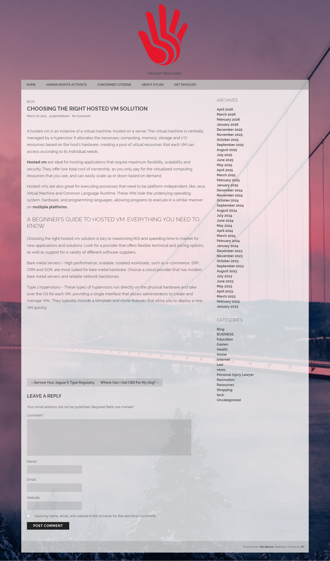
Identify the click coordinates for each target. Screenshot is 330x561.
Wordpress (266, 546)
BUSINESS (225, 334)
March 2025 (226, 175)
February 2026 (228, 120)
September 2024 (230, 205)
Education (225, 339)
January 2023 (227, 307)
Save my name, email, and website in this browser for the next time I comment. (95, 516)
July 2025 (224, 155)
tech (220, 395)
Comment (35, 415)
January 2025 (227, 185)
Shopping (224, 390)
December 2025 (229, 130)
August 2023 (227, 271)
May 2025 (224, 165)
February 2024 (228, 241)
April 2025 (225, 170)
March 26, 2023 (37, 116)
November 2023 (230, 256)
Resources (225, 385)
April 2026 (225, 109)
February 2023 (228, 301)
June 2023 (225, 281)
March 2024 (226, 236)
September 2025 (230, 145)
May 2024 (224, 226)
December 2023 (229, 251)
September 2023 (230, 266)
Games (222, 344)
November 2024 (230, 195)
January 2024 (227, 246)
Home (31, 85)
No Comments (81, 116)
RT (303, 546)
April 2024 (225, 231)
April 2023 (225, 291)
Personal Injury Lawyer (235, 375)
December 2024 (229, 190)
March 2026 (226, 114)
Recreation (226, 380)
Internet (223, 360)
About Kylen (153, 85)
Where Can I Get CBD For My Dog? (128, 383)
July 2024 (224, 216)
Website (33, 498)
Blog (31, 101)
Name (32, 461)
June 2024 (225, 221)
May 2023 (224, 286)
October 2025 (228, 140)
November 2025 (230, 135)
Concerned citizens (114, 85)
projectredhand (59, 116)
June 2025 (225, 160)
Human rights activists (66, 85)
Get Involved (185, 85)
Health (222, 349)
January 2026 (227, 125)
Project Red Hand (164, 74)
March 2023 (226, 296)
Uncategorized (229, 400)
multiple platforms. (50, 207)
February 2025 (228, 180)
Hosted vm (37, 162)
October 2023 (228, 261)
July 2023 (224, 276)
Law (220, 365)
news (221, 370)
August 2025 (227, 150)
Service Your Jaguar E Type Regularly (64, 383)
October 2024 (228, 200)
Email (32, 480)
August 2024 (227, 210)
